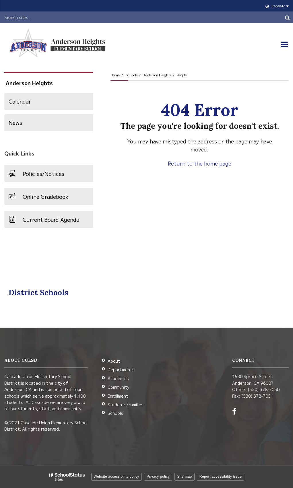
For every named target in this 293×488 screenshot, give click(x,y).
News (15, 122)
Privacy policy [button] (158, 477)
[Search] (287, 17)
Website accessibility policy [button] (116, 477)
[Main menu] (284, 44)
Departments (121, 369)
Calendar (20, 101)
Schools (131, 74)
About (114, 361)
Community (118, 387)
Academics (118, 378)
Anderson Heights (157, 74)
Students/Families (125, 404)
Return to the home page (199, 163)
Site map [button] (184, 477)
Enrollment (118, 396)
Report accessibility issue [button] (220, 477)
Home (115, 74)
